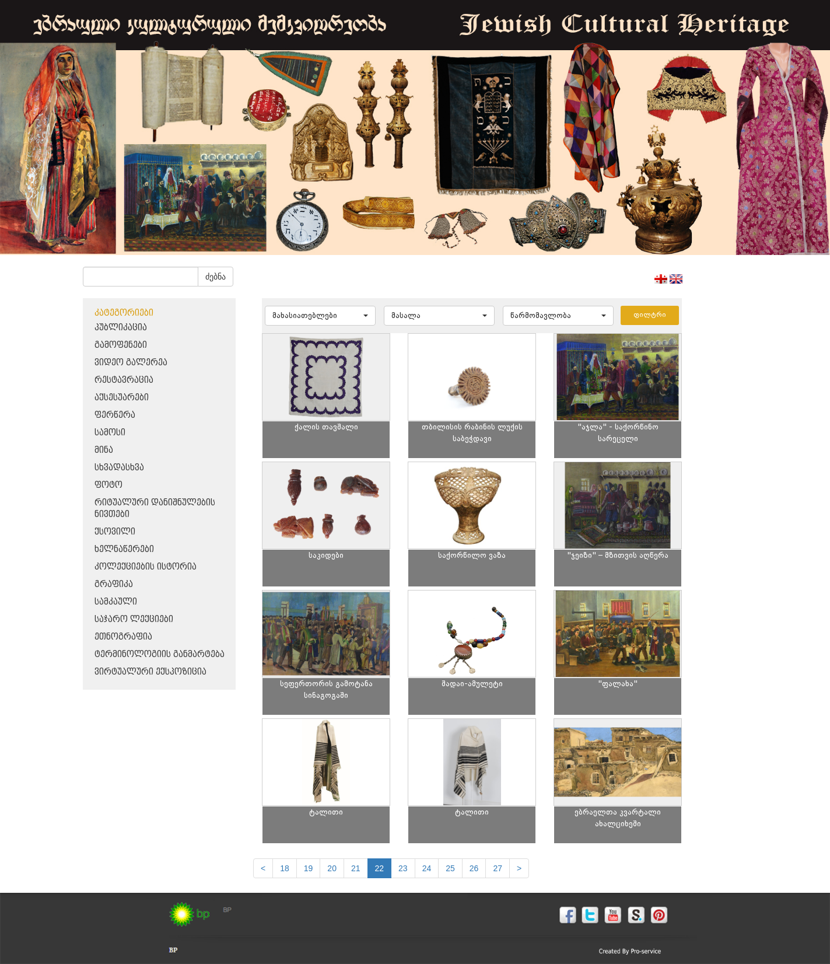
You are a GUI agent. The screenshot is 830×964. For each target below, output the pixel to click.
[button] (320, 316)
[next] (519, 868)
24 (427, 868)
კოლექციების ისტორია (145, 567)
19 (308, 868)
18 (284, 868)
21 (355, 868)
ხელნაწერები (124, 549)
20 (332, 868)
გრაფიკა (113, 584)
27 (497, 868)
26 (474, 868)
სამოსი (109, 433)
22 (379, 868)
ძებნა (215, 276)
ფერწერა (114, 415)
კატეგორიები (123, 313)
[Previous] (263, 868)
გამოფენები (120, 345)
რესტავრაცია (123, 380)
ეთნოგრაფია (123, 637)
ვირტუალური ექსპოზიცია (150, 672)
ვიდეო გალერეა (130, 363)
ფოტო (108, 485)
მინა (103, 450)
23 (403, 868)
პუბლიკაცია (120, 328)
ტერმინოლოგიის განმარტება (159, 654)
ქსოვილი (114, 532)
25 (450, 868)
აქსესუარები (121, 398)
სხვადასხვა (119, 468)
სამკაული (115, 602)
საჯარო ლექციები (133, 619)
